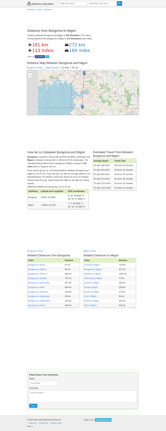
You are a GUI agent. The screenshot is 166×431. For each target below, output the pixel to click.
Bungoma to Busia (36, 265)
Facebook (40, 57)
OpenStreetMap (134, 114)
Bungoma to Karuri (36, 305)
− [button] (30, 76)
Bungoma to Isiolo (36, 287)
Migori (48, 67)
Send (33, 406)
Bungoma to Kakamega (38, 296)
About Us (33, 423)
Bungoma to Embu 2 (37, 274)
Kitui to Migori (90, 305)
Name (32, 379)
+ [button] (30, 72)
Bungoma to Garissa (37, 278)
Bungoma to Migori (92, 269)
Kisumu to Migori (91, 292)
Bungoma (31, 67)
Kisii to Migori (90, 296)
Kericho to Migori (92, 283)
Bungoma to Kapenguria (39, 301)
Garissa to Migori (92, 265)
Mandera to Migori (92, 274)
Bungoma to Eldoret (37, 269)
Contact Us (43, 423)
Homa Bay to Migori (93, 278)
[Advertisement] (83, 19)
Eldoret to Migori (91, 301)
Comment (33, 388)
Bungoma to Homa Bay (38, 283)
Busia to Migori (91, 287)
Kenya (40, 67)
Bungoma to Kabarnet (38, 292)
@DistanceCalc (103, 420)
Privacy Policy (56, 423)
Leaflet (125, 114)
